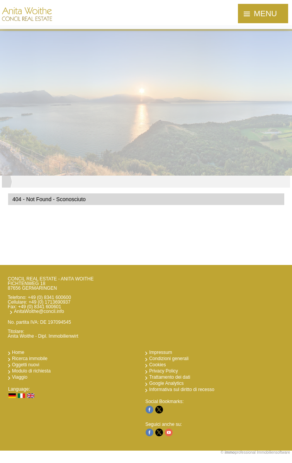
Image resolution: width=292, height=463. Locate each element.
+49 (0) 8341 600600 (49, 297)
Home (18, 352)
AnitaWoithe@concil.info (39, 311)
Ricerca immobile (30, 358)
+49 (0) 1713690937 (49, 302)
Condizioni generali (168, 358)
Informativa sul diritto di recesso (181, 389)
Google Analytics (166, 383)
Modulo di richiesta (31, 371)
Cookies (157, 364)
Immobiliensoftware (273, 452)
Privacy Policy (163, 371)
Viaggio (19, 377)
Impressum (160, 352)
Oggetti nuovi (25, 364)
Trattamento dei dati (169, 377)
